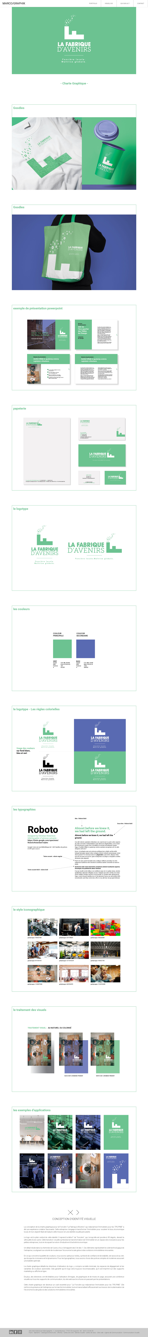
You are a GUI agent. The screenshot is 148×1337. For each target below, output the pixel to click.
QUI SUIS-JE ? (125, 3)
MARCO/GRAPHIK (14, 3)
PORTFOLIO (93, 3)
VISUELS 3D (109, 3)
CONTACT (140, 3)
